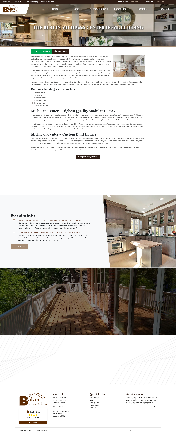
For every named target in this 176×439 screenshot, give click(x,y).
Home (35, 51)
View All (155, 407)
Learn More (20, 247)
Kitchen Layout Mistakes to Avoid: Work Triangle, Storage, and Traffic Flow (49, 232)
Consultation (135, 2)
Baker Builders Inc (28, 430)
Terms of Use (94, 405)
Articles (92, 400)
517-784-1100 (158, 2)
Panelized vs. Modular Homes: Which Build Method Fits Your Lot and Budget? (50, 220)
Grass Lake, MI (141, 400)
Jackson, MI (130, 398)
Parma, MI (138, 403)
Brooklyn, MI (140, 398)
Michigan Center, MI (61, 51)
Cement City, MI (151, 398)
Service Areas (45, 51)
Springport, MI (148, 403)
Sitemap (93, 407)
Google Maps (94, 398)
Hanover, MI (151, 400)
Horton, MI (130, 403)
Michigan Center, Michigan (88, 157)
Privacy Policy (95, 403)
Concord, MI (130, 400)
